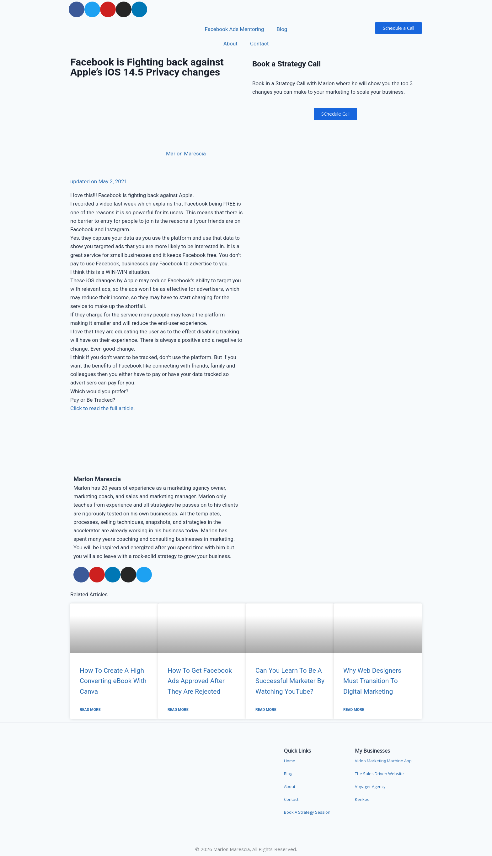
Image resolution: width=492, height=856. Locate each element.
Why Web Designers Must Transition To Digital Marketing (372, 681)
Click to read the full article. (102, 408)
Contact (259, 43)
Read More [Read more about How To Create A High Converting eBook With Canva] (90, 709)
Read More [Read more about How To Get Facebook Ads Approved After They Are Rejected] (178, 709)
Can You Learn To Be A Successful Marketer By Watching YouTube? (289, 681)
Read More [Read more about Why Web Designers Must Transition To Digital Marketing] (353, 709)
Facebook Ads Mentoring (234, 29)
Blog (281, 29)
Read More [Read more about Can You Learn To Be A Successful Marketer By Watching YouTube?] (265, 709)
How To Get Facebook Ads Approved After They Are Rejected (200, 681)
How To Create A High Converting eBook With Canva (113, 681)
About (230, 43)
